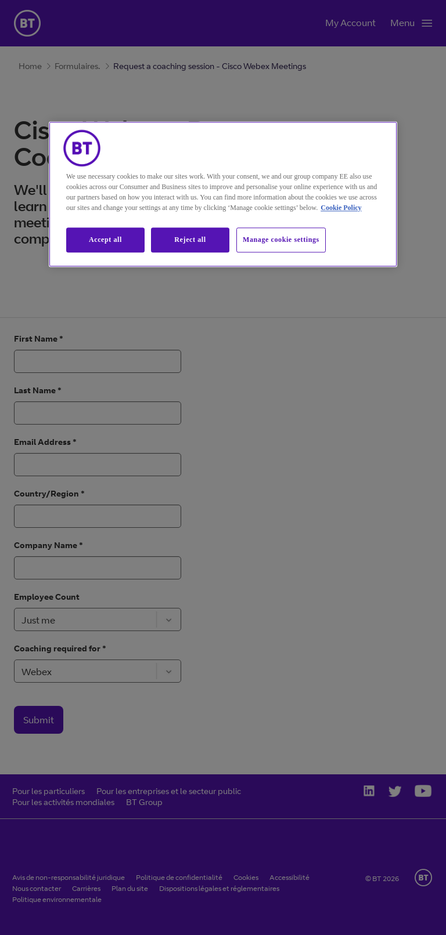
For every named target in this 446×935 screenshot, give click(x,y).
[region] (223, 194)
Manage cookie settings (281, 239)
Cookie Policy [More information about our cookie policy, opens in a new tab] (341, 208)
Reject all (190, 239)
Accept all (105, 239)
